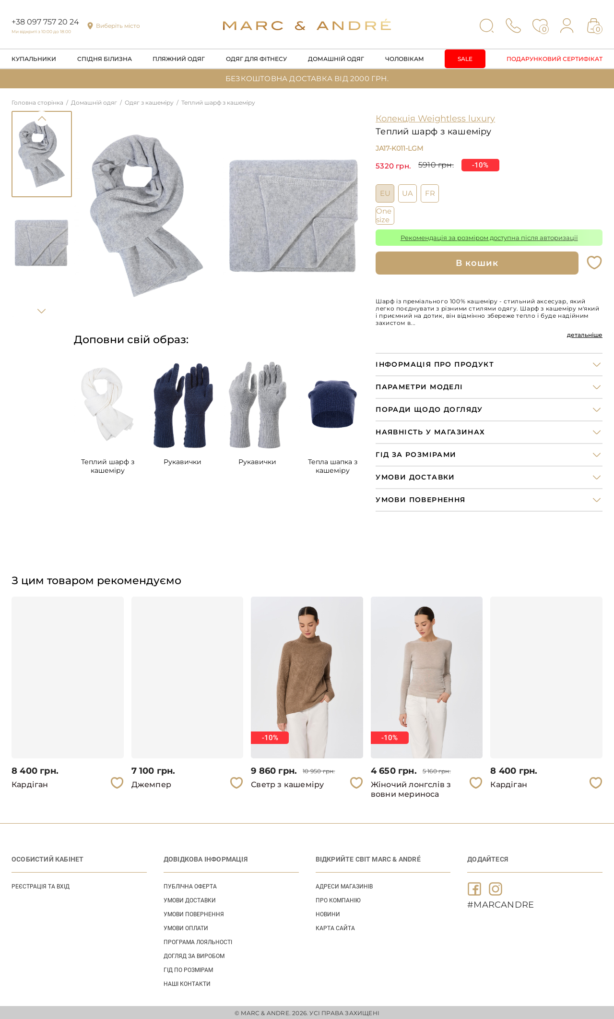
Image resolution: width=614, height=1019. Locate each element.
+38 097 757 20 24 (45, 21)
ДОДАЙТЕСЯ (487, 858)
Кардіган (30, 783)
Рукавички (182, 461)
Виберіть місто (118, 25)
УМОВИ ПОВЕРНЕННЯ (194, 913)
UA (407, 192)
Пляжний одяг (179, 58)
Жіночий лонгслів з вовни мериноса (411, 788)
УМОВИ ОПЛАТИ (186, 926)
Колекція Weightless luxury (435, 118)
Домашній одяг (336, 58)
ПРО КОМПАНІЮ (338, 899)
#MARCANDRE (500, 903)
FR (430, 192)
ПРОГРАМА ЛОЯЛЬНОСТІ (198, 940)
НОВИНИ (328, 913)
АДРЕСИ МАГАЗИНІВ (344, 885)
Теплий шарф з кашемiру (107, 466)
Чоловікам (404, 58)
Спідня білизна (104, 58)
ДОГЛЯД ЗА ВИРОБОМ (194, 954)
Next (41, 311)
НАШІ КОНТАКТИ (187, 982)
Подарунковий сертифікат (554, 58)
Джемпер (151, 783)
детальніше (584, 333)
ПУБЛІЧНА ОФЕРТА (190, 885)
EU (385, 192)
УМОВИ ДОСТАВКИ (190, 899)
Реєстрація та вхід (41, 885)
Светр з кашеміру (287, 783)
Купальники (34, 58)
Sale (465, 58)
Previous (41, 118)
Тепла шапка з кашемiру (332, 466)
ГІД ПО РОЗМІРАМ (188, 968)
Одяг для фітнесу (256, 58)
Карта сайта (335, 926)
